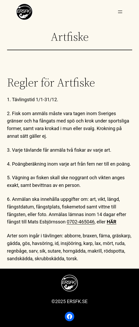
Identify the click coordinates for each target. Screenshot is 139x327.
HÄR (111, 221)
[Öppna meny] (120, 12)
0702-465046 (80, 221)
